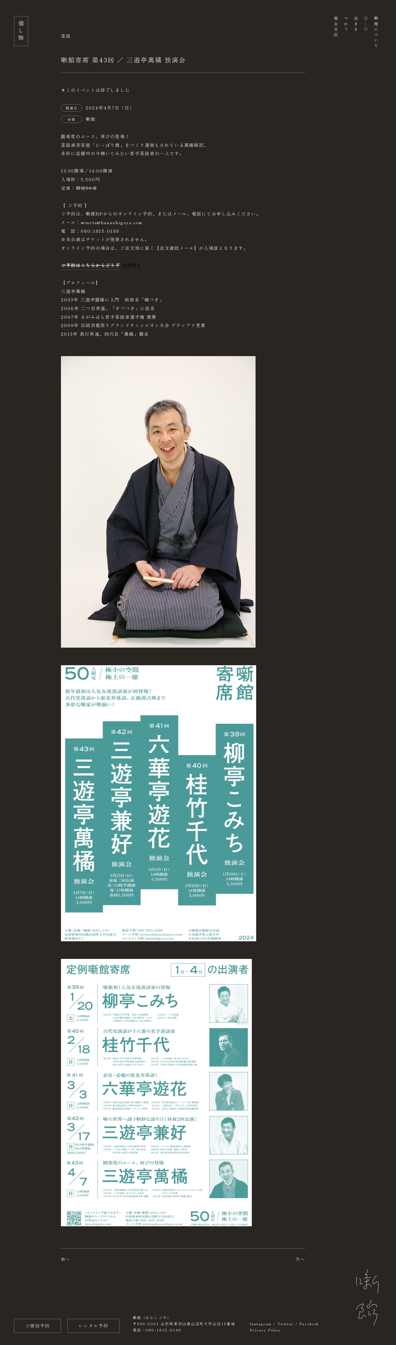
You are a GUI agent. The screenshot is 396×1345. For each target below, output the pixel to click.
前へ (65, 1259)
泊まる (356, 24)
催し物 (366, 24)
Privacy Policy (265, 1329)
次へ (300, 1259)
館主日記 (336, 27)
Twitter (286, 1323)
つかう (346, 24)
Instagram (260, 1323)
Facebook (309, 1323)
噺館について (376, 32)
